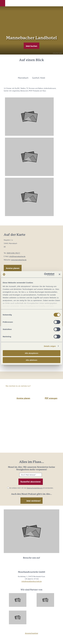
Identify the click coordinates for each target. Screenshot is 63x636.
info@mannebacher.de (17, 256)
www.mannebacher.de (18, 260)
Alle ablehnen (31, 360)
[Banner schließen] (59, 274)
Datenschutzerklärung (34, 488)
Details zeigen (50, 346)
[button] (2, 3)
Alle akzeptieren (31, 353)
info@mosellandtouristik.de (31, 581)
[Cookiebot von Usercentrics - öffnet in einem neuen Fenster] (44, 274)
